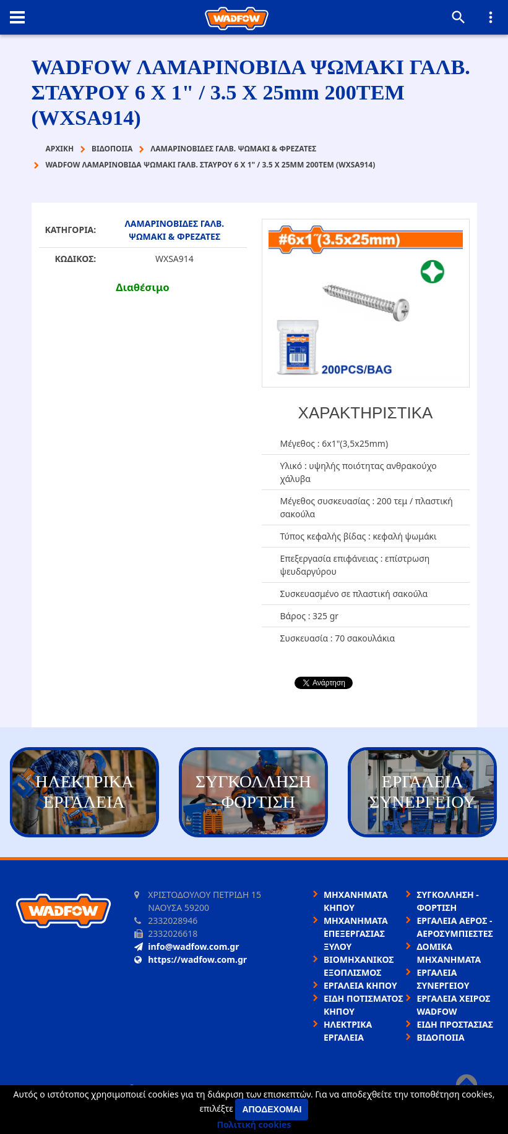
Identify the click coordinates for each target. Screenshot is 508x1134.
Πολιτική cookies (254, 1124)
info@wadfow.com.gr (186, 946)
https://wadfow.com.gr (190, 959)
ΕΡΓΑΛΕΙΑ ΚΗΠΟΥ (360, 985)
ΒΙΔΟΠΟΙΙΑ (440, 1037)
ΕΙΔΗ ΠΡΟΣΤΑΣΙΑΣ (454, 1024)
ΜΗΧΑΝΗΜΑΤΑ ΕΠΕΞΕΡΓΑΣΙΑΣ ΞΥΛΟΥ (356, 933)
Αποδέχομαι (271, 1109)
